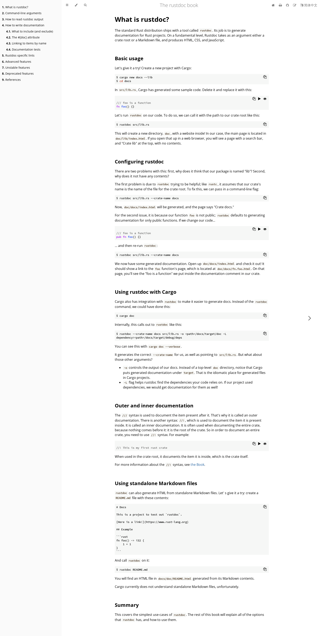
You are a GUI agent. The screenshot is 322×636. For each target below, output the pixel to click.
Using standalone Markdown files (156, 483)
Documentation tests (23, 49)
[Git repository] (287, 5)
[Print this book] (280, 5)
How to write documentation (23, 25)
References (11, 80)
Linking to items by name (26, 43)
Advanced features (16, 62)
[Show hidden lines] (265, 99)
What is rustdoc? (15, 7)
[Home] (273, 5)
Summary (127, 604)
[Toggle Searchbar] (85, 5)
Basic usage (129, 58)
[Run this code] (259, 99)
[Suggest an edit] (295, 5)
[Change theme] (76, 5)
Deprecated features (18, 73)
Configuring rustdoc (139, 161)
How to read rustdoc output (22, 19)
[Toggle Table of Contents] (67, 5)
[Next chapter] (309, 318)
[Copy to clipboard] (265, 77)
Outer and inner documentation (154, 405)
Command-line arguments (21, 13)
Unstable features (16, 67)
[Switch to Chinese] (309, 5)
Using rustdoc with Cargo (145, 291)
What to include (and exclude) (29, 31)
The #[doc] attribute (23, 37)
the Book (197, 464)
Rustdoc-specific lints (18, 55)
